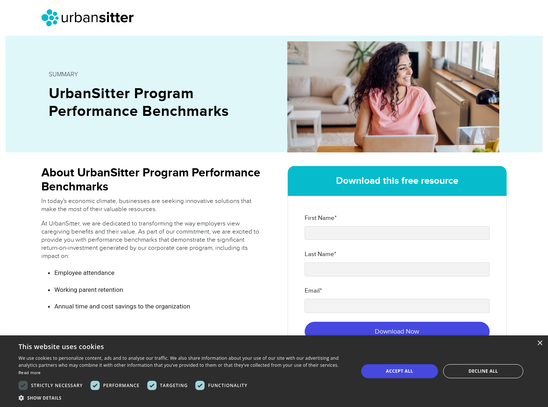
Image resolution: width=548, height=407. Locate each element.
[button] (183, 397)
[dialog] (274, 371)
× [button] (539, 343)
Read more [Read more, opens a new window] (29, 372)
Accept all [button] (399, 371)
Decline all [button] (483, 371)
